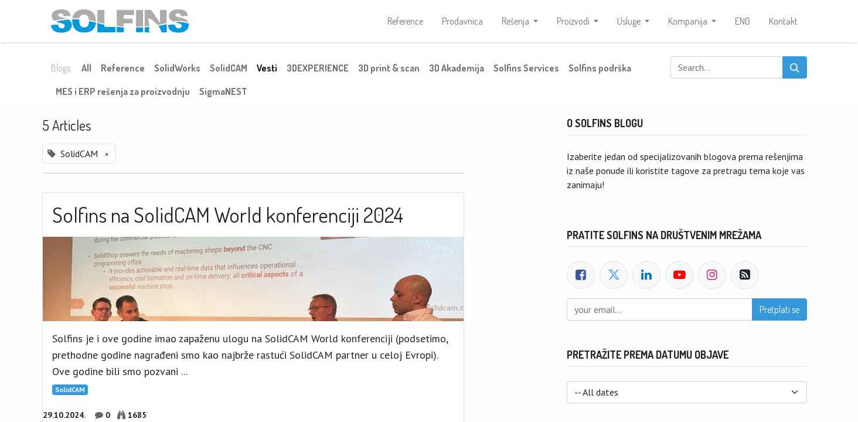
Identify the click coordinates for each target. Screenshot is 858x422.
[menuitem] (405, 21)
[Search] (794, 67)
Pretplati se (779, 309)
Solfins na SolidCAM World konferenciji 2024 (227, 214)
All (86, 68)
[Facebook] (581, 275)
